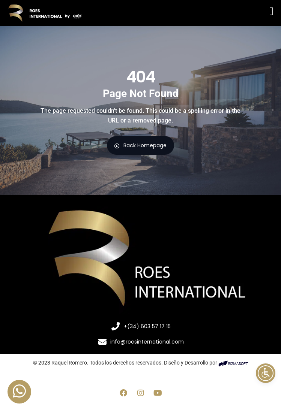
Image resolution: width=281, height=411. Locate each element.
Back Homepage (140, 145)
